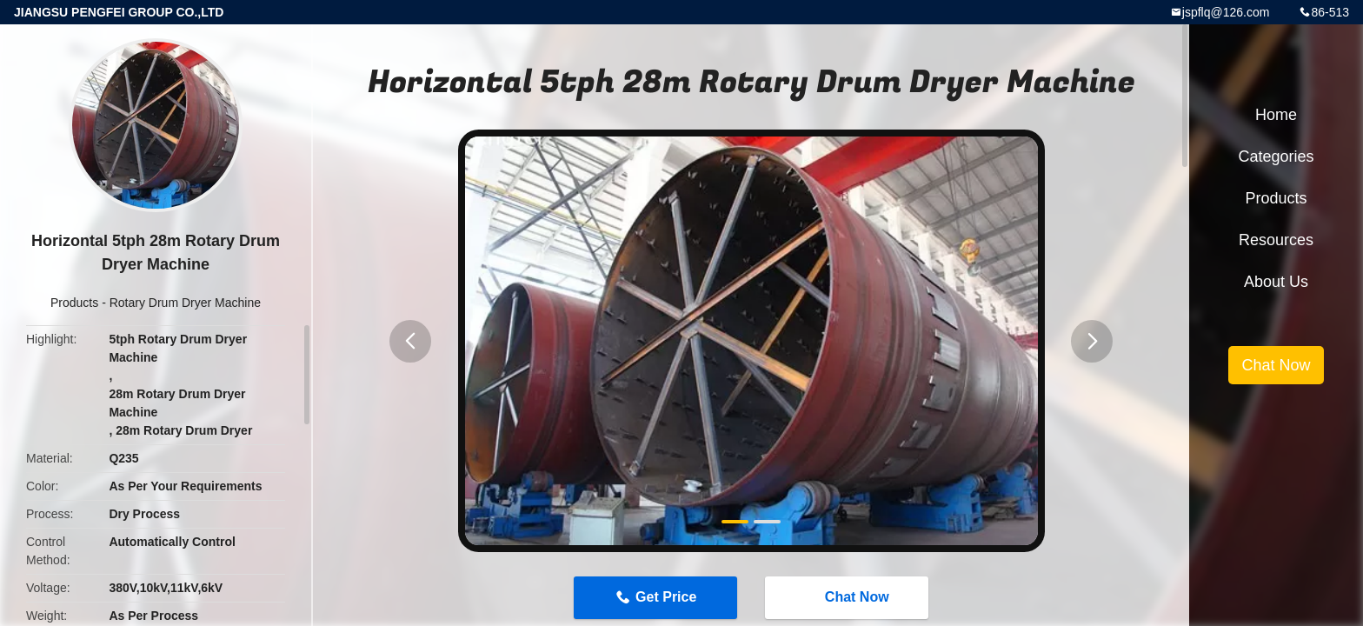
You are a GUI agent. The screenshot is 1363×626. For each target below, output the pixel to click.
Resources (1276, 240)
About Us (1276, 281)
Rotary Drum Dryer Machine (185, 303)
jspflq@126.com (1226, 12)
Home (1276, 114)
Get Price (665, 596)
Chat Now (848, 597)
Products (74, 303)
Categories (1275, 156)
